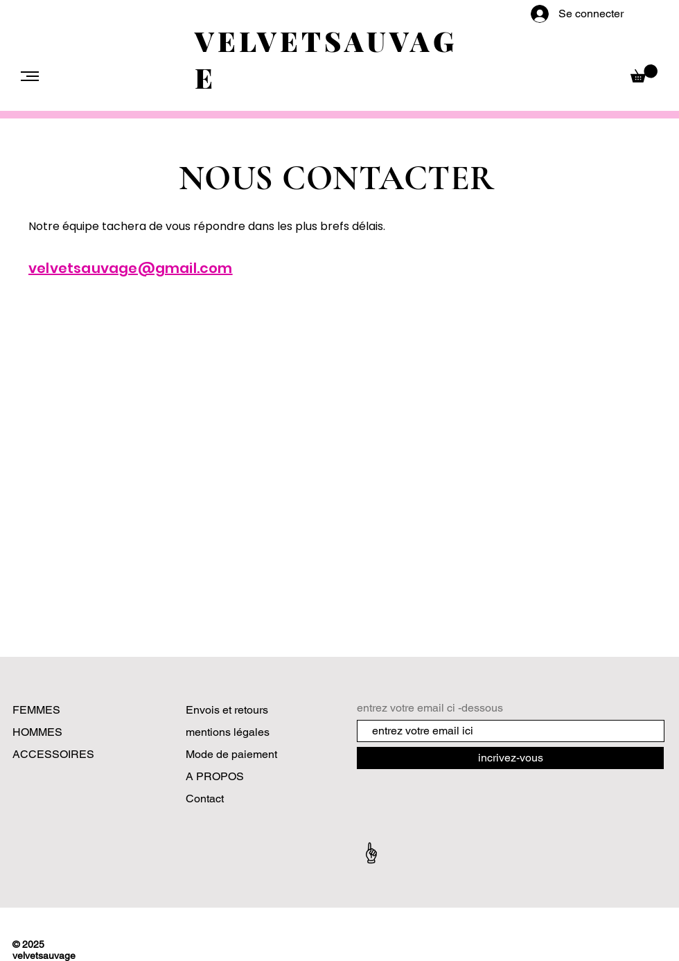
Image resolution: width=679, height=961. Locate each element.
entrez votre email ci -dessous (430, 708)
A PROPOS (215, 776)
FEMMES (36, 709)
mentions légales (228, 732)
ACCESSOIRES (53, 754)
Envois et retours (227, 709)
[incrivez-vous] (510, 758)
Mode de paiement (231, 754)
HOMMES (37, 732)
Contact (206, 798)
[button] (30, 76)
